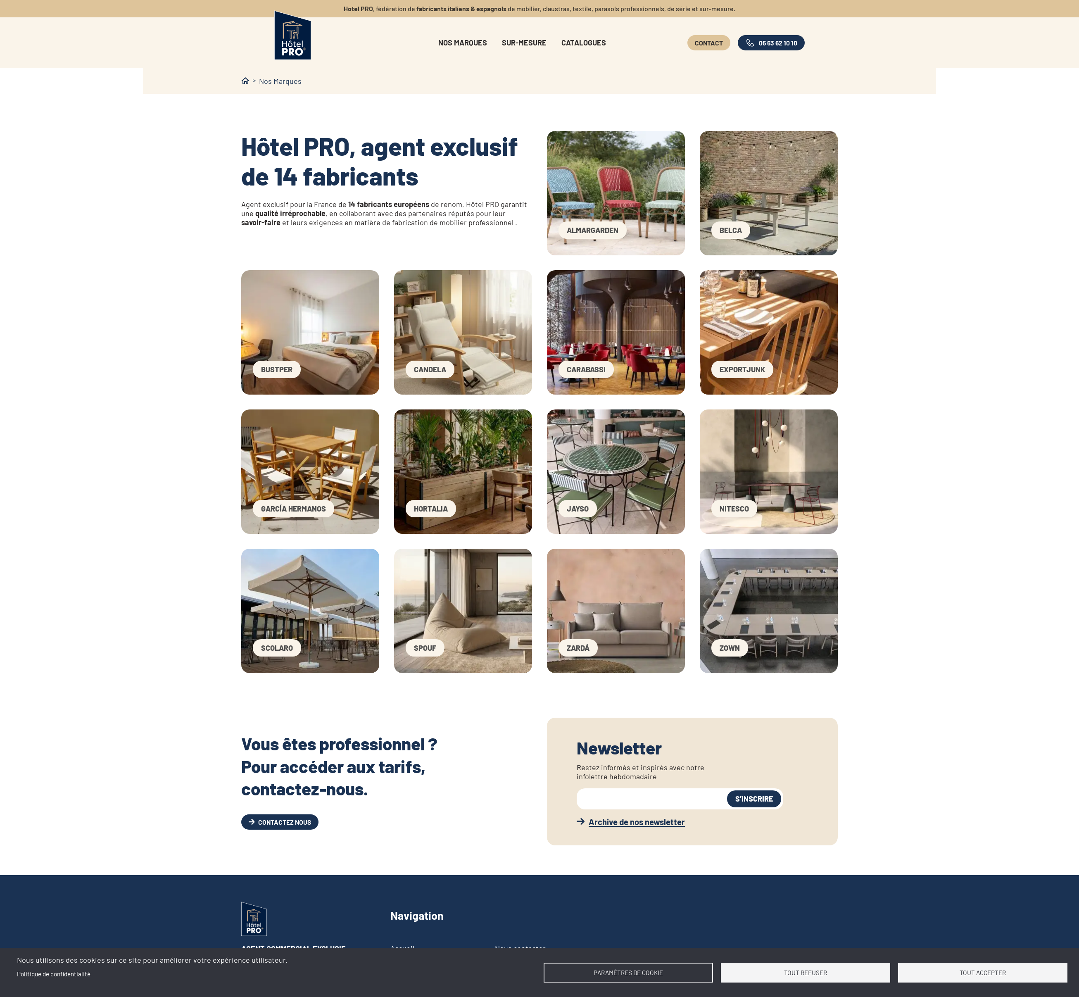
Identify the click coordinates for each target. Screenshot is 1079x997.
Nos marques (462, 42)
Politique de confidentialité (53, 974)
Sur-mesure (524, 42)
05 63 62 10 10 (778, 43)
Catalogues (583, 42)
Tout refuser (805, 972)
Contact (709, 43)
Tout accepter (983, 972)
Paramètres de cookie (628, 972)
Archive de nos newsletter (637, 822)
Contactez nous (284, 822)
